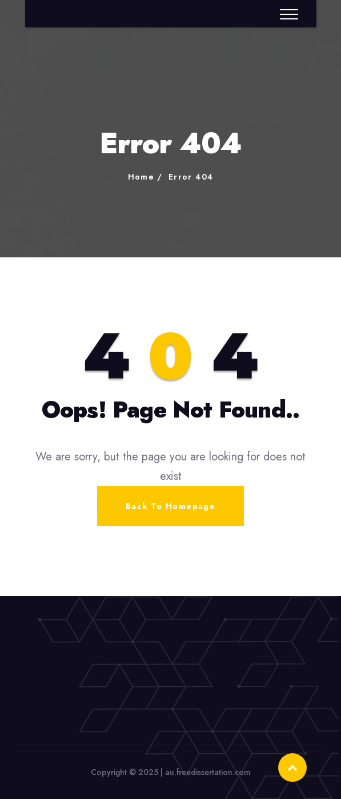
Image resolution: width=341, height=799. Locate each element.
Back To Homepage (170, 506)
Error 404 (191, 176)
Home (141, 176)
